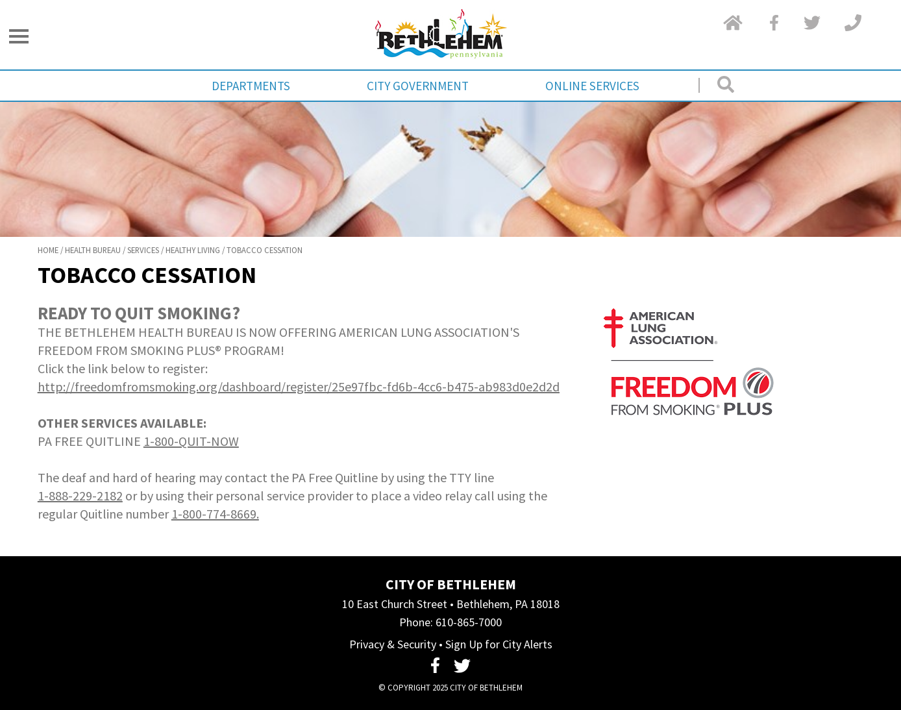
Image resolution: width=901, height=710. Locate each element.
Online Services (592, 85)
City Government (418, 85)
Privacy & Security (392, 644)
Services (143, 250)
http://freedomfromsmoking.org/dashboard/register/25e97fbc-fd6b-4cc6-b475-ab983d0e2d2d (299, 386)
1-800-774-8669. (215, 514)
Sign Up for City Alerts (498, 644)
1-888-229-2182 (80, 495)
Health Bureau (93, 250)
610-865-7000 (469, 622)
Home (48, 250)
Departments (251, 85)
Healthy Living (193, 250)
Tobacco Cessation (264, 250)
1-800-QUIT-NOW (191, 441)
